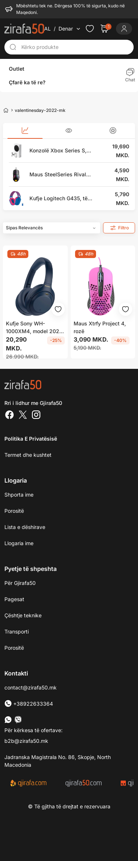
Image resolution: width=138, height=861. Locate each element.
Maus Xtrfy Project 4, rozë (100, 327)
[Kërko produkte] (75, 46)
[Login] (124, 27)
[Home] (6, 109)
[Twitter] (23, 414)
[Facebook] (9, 414)
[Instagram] (36, 414)
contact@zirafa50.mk (30, 686)
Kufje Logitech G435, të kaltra (58, 197)
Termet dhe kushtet (28, 454)
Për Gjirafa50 (20, 582)
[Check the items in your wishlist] (89, 27)
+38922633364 (28, 702)
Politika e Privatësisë (30, 437)
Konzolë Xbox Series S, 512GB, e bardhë (57, 150)
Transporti (16, 630)
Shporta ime (18, 493)
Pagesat (14, 598)
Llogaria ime (18, 542)
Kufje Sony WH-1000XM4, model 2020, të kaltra (35, 327)
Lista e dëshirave (24, 526)
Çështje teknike (23, 614)
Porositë (14, 646)
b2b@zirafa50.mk (26, 740)
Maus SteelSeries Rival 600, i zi (57, 173)
